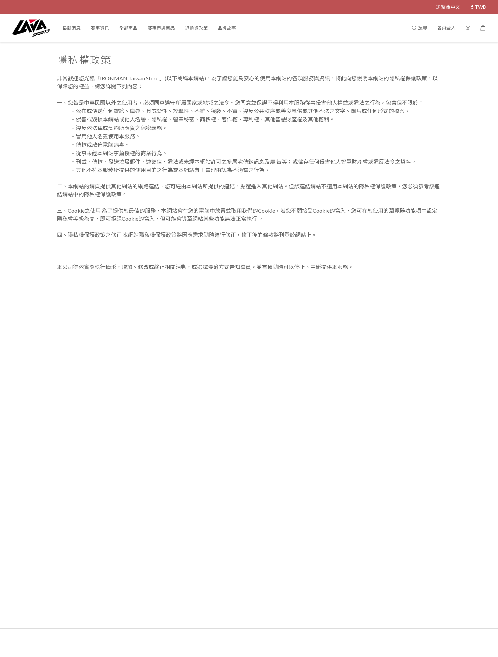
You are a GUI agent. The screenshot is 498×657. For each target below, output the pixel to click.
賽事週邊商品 (161, 28)
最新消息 (72, 28)
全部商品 (128, 28)
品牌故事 (227, 28)
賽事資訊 (100, 28)
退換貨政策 (196, 28)
